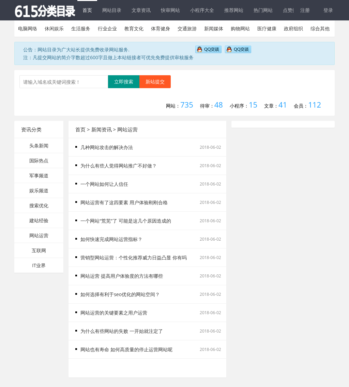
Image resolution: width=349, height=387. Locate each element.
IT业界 (39, 265)
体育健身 (160, 28)
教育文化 (133, 28)
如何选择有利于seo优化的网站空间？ (120, 294)
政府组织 (293, 28)
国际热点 (38, 160)
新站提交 (155, 81)
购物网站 (240, 28)
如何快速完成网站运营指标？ (111, 239)
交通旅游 (187, 28)
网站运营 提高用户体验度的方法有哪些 (121, 276)
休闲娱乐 (54, 28)
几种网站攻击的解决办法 (106, 147)
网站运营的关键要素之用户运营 (113, 312)
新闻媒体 (213, 28)
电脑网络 (27, 28)
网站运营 (38, 235)
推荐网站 (233, 10)
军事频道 (38, 175)
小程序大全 (202, 10)
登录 (328, 10)
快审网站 (170, 10)
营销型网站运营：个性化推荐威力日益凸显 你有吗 (133, 257)
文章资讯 (141, 10)
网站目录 (111, 10)
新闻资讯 (101, 129)
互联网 (39, 250)
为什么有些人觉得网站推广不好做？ (118, 165)
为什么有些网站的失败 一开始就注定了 (121, 331)
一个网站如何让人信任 (104, 184)
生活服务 (80, 28)
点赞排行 (292, 10)
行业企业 (107, 28)
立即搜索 (123, 81)
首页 (87, 10)
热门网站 (263, 10)
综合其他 (320, 28)
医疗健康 (266, 28)
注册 (305, 10)
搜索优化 (38, 205)
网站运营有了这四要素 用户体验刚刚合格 (124, 202)
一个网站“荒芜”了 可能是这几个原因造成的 (125, 220)
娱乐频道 (38, 190)
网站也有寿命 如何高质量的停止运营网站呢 (126, 349)
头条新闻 (38, 145)
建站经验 (38, 220)
